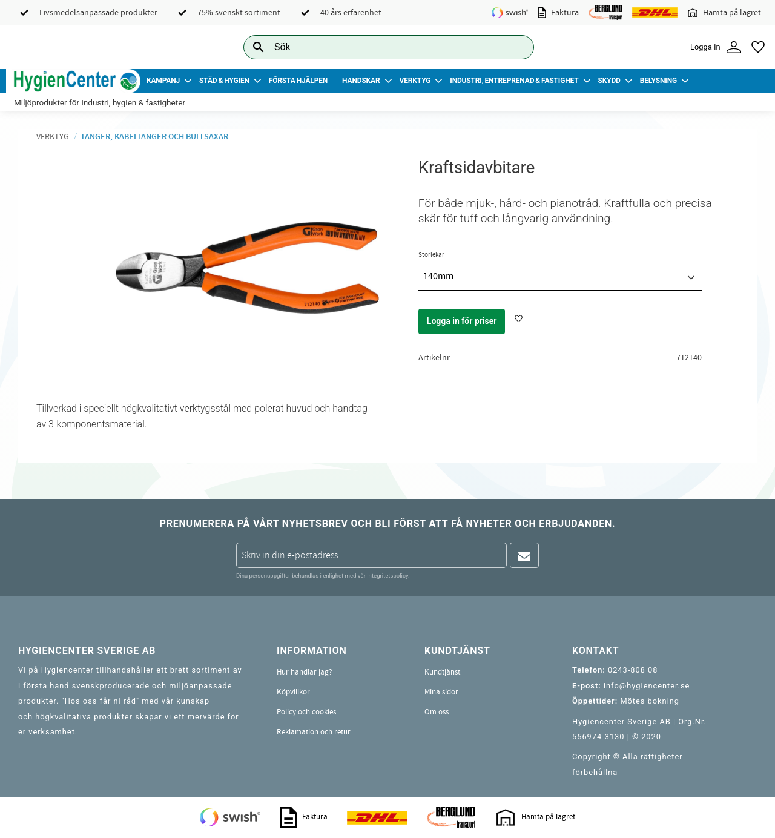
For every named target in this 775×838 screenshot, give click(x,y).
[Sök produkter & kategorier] (375, 47)
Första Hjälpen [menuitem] (298, 80)
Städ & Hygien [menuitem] (224, 80)
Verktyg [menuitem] (415, 80)
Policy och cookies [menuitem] (306, 712)
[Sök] (515, 47)
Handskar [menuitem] (361, 80)
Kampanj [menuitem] (163, 80)
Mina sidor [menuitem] (441, 692)
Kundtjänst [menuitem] (442, 672)
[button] (758, 47)
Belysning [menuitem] (658, 80)
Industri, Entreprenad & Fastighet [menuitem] (514, 80)
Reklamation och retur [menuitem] (314, 732)
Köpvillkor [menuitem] (293, 692)
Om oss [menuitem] (436, 712)
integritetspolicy (387, 575)
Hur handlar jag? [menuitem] (304, 672)
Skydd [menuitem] (609, 80)
